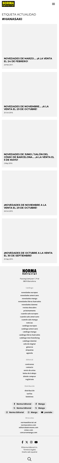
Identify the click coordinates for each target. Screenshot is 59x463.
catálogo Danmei (30, 341)
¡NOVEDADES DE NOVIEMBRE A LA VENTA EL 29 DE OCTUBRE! (25, 206)
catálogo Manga (29, 332)
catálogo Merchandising (29, 338)
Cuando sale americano (29, 317)
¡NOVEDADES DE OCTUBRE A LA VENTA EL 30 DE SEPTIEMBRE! (28, 254)
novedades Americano (29, 295)
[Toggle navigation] (53, 4)
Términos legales (29, 450)
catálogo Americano (29, 329)
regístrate (29, 379)
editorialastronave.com (28, 427)
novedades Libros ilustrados (29, 301)
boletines (29, 396)
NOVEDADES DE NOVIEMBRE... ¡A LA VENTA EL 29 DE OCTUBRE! (26, 108)
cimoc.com (28, 430)
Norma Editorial (22, 404)
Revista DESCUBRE (29, 307)
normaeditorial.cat (28, 422)
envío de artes (29, 370)
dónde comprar (29, 376)
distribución (30, 390)
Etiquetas (29, 350)
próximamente (29, 310)
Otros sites (29, 418)
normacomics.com (28, 425)
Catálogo (29, 288)
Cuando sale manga (30, 319)
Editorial (29, 359)
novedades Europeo (29, 292)
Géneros (29, 347)
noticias (29, 323)
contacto (29, 367)
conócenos (29, 364)
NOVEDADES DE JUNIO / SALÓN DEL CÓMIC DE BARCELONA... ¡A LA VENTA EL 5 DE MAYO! (29, 157)
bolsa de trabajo (29, 373)
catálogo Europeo (29, 326)
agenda (29, 353)
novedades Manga (29, 298)
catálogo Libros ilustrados (29, 335)
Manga (40, 404)
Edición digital (29, 344)
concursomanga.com (28, 432)
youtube (46, 412)
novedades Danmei (29, 304)
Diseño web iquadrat (29, 452)
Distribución (30, 386)
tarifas (29, 393)
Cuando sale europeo (29, 313)
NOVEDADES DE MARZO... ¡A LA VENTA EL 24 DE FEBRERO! (28, 60)
